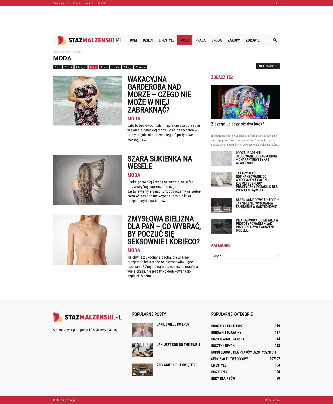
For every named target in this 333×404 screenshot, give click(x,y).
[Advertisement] (166, 20)
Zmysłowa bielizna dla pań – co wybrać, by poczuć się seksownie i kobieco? (164, 230)
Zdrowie (253, 40)
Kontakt (101, 2)
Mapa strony (272, 400)
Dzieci (148, 40)
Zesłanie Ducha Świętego (176, 365)
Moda (184, 40)
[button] (275, 40)
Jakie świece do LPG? (173, 324)
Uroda (217, 40)
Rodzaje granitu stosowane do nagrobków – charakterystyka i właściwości (256, 158)
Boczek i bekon (222, 346)
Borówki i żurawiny (226, 333)
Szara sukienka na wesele (159, 163)
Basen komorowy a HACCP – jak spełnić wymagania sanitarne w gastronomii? (257, 203)
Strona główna (61, 2)
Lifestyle (166, 40)
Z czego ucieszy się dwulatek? (237, 124)
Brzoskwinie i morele (228, 339)
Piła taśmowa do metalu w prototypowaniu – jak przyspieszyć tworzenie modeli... (257, 225)
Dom (133, 40)
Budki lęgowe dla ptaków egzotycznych (243, 352)
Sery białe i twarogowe (229, 359)
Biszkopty (219, 372)
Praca (200, 40)
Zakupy (234, 40)
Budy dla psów (223, 379)
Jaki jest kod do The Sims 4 (178, 345)
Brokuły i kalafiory (227, 326)
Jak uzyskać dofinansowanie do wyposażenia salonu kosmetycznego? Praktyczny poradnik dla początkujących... (257, 181)
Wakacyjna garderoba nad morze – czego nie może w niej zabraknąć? (159, 94)
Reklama (88, 2)
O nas (76, 2)
